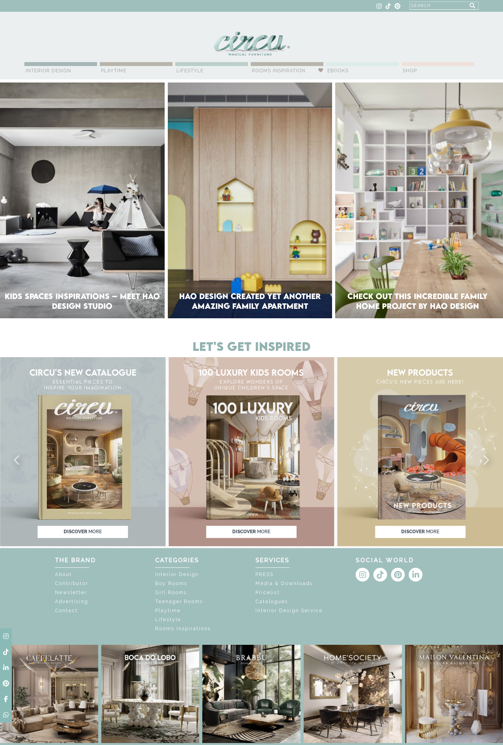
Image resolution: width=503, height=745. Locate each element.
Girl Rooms (171, 592)
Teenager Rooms (179, 601)
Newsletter (71, 592)
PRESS (264, 574)
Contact (66, 610)
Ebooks (338, 70)
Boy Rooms (171, 583)
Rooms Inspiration (278, 70)
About (63, 574)
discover (83, 531)
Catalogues (271, 601)
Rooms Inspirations (183, 628)
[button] (17, 460)
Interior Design (48, 70)
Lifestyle (190, 70)
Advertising (71, 601)
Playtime (114, 70)
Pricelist (267, 592)
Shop (410, 70)
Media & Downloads (284, 583)
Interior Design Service (289, 610)
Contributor (71, 583)
